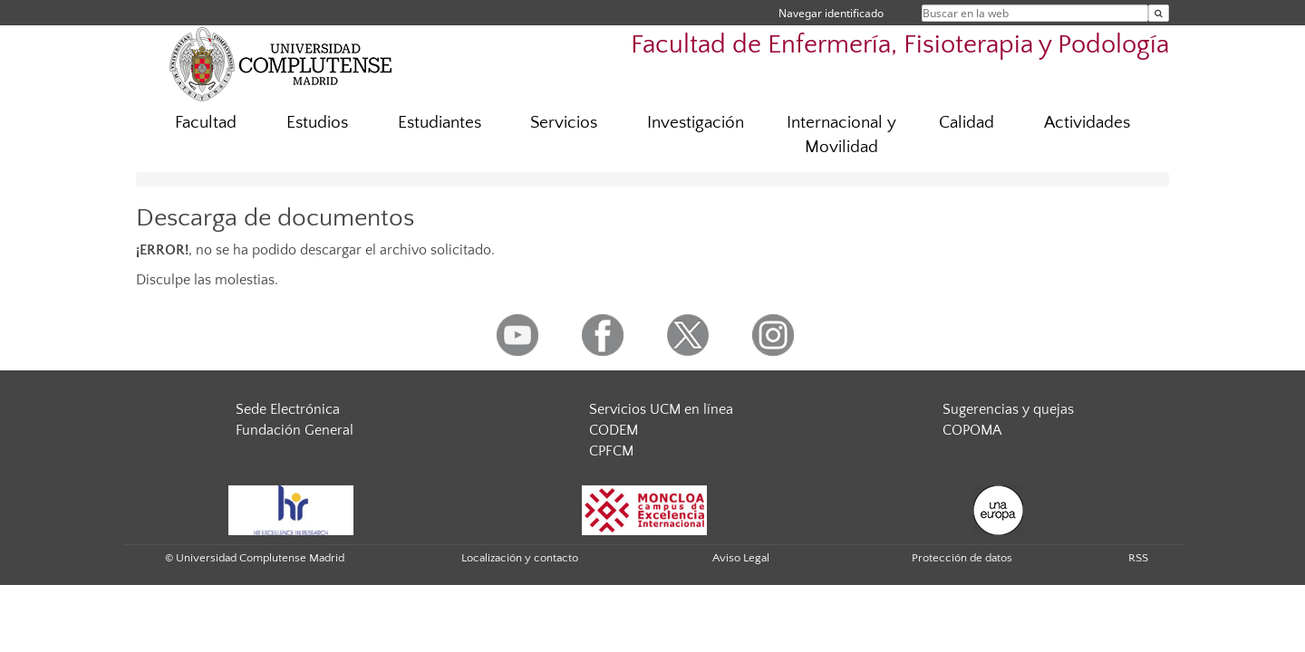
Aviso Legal (740, 557)
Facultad (206, 122)
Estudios (317, 122)
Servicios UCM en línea (661, 409)
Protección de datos (962, 557)
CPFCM (611, 451)
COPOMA (971, 430)
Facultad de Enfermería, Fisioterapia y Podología (900, 45)
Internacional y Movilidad (841, 135)
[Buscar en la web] (1158, 13)
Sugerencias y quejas (1008, 409)
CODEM (613, 430)
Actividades (1087, 122)
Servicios (563, 122)
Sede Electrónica (288, 409)
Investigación (695, 122)
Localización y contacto (519, 557)
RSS (1138, 557)
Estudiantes (439, 122)
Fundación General (294, 430)
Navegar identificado (831, 13)
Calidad (966, 122)
